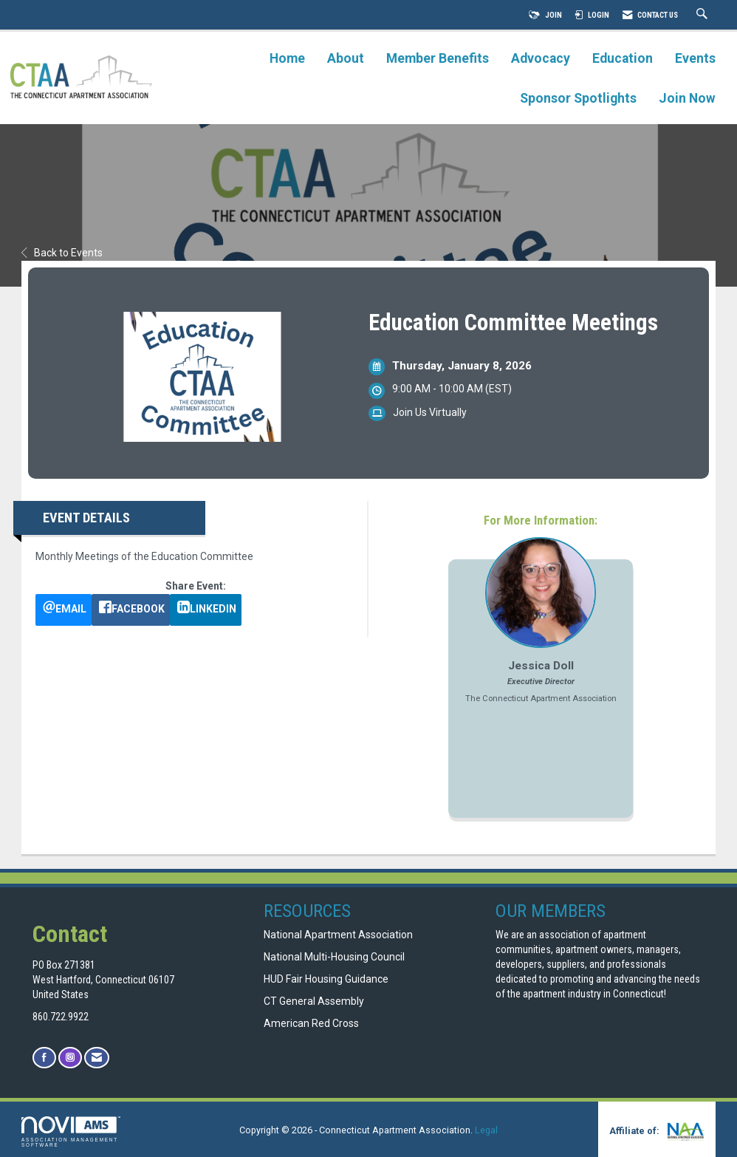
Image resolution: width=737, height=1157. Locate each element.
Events (695, 58)
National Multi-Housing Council (334, 957)
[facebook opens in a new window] (131, 610)
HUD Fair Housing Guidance (326, 979)
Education (622, 58)
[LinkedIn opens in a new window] (205, 610)
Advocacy (540, 58)
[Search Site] (703, 15)
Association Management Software (70, 1131)
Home (287, 58)
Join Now (687, 98)
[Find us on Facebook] (44, 1057)
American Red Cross (312, 1023)
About (345, 58)
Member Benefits (437, 58)
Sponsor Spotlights (578, 98)
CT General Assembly (314, 1001)
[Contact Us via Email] (96, 1057)
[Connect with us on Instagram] (70, 1057)
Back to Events (62, 253)
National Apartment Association (338, 935)
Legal (486, 1130)
